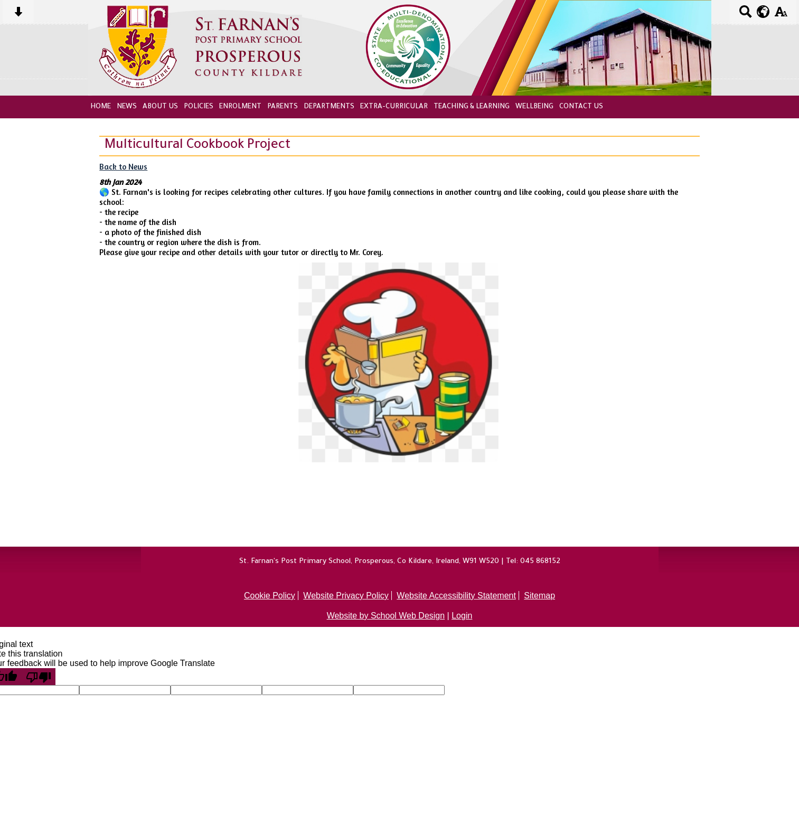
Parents (282, 107)
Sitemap (539, 595)
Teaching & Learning (472, 107)
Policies (198, 107)
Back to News (123, 167)
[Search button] (745, 15)
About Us (160, 107)
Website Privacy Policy (346, 595)
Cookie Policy (269, 595)
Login (462, 615)
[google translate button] (763, 11)
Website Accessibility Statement (456, 595)
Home (100, 107)
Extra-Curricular (394, 107)
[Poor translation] (38, 676)
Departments (329, 107)
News (127, 107)
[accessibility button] (780, 15)
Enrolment (240, 107)
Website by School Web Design (386, 615)
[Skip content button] (18, 15)
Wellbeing (534, 107)
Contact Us (581, 107)
